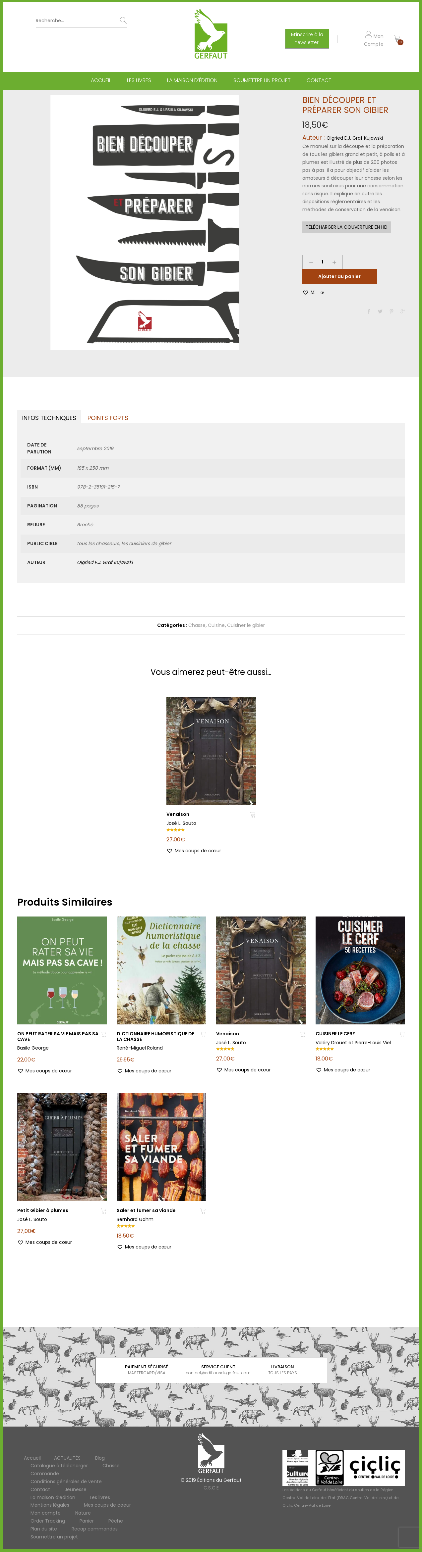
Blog (100, 1458)
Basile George (33, 1048)
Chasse (197, 625)
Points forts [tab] (108, 418)
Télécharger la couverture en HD (347, 227)
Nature (83, 1513)
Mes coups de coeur (107, 1505)
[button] (313, 292)
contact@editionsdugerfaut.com (219, 1373)
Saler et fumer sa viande (146, 1210)
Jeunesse (76, 1489)
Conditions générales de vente (66, 1481)
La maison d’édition (192, 80)
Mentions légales (49, 1505)
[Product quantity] (322, 262)
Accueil (101, 80)
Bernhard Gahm (135, 1219)
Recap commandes (95, 1529)
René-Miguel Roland (140, 1048)
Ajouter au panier (339, 276)
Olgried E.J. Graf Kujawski (355, 138)
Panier (87, 1521)
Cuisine (216, 625)
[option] (144, 222)
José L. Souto (181, 823)
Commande (44, 1473)
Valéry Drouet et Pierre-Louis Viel (353, 1042)
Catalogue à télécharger (59, 1465)
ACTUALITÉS (67, 1458)
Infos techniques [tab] (49, 418)
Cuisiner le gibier (246, 625)
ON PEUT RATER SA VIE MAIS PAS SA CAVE (57, 1036)
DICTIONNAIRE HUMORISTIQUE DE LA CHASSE (155, 1036)
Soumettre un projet (262, 80)
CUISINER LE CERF (335, 1033)
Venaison (177, 814)
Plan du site (43, 1529)
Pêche (115, 1521)
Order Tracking (47, 1521)
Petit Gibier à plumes (42, 1210)
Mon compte (45, 1513)
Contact (319, 80)
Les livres (139, 80)
